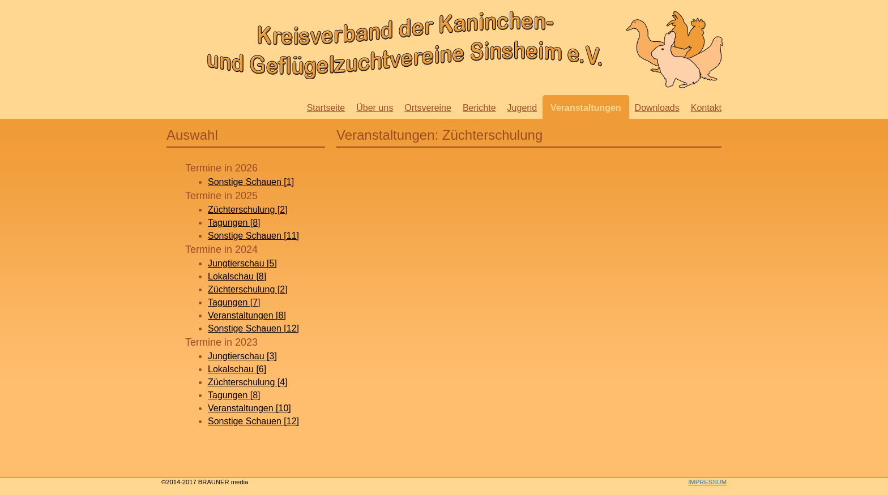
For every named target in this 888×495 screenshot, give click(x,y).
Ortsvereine (427, 108)
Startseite (326, 108)
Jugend (522, 108)
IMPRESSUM (707, 482)
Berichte (479, 108)
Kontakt (706, 108)
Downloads (657, 108)
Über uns (374, 108)
